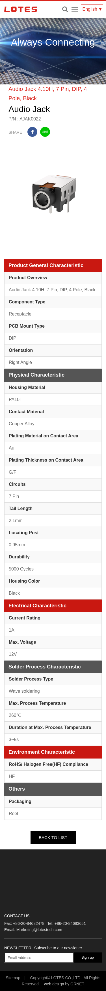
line (45, 132)
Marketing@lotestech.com (39, 929)
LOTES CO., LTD (20, 9)
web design (54, 984)
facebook (32, 132)
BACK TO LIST (53, 837)
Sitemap (13, 978)
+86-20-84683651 (70, 923)
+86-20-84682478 (28, 923)
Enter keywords (65, 9)
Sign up (87, 957)
